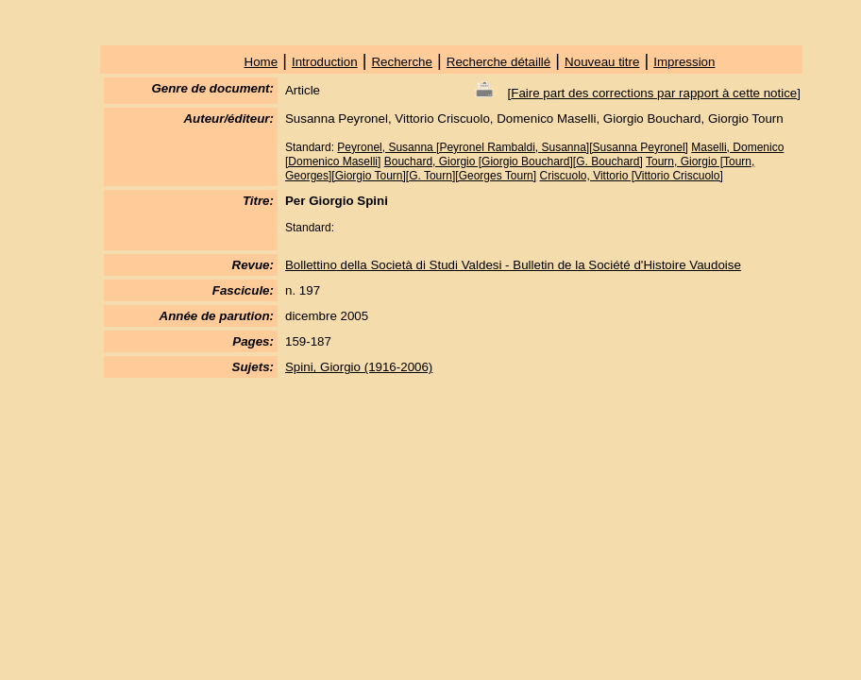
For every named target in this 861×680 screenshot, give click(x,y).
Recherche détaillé (498, 62)
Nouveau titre (602, 62)
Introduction (325, 62)
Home (262, 62)
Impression (684, 62)
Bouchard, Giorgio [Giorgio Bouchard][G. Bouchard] (513, 161)
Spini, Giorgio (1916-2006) (358, 367)
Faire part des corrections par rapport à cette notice (654, 93)
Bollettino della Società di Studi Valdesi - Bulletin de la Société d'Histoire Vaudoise (513, 265)
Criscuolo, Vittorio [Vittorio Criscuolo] (630, 175)
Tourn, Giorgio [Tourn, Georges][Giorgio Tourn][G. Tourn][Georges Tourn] (519, 168)
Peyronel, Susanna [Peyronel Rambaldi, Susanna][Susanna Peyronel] (512, 147)
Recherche (401, 62)
